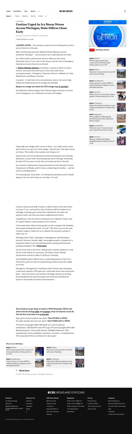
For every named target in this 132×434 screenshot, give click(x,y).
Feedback (111, 411)
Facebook (29, 403)
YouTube (29, 401)
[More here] (41, 246)
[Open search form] (125, 11)
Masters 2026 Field (12, 406)
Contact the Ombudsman (116, 414)
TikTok (28, 409)
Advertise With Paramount (116, 403)
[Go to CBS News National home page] (66, 11)
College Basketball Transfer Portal (14, 409)
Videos (40, 16)
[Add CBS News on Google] (25, 39)
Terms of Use (92, 409)
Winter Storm (24, 370)
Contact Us (50, 406)
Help (109, 409)
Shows (33, 11)
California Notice (93, 403)
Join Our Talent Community (117, 406)
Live (26, 11)
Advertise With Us (52, 409)
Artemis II (9, 403)
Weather (25, 16)
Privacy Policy (92, 401)
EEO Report (71, 411)
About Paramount (113, 401)
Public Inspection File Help (75, 406)
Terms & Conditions (53, 411)
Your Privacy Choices (94, 406)
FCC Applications (72, 409)
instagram (29, 406)
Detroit (8, 16)
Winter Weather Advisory (28, 68)
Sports (33, 16)
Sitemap (49, 414)
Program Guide (51, 403)
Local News (17, 11)
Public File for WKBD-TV (75, 403)
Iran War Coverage (11, 401)
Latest (8, 11)
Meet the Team (51, 401)
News (17, 16)
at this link (62, 86)
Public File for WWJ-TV (74, 401)
